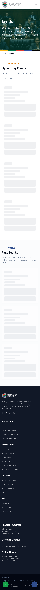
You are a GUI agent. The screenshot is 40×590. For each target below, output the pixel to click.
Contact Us (5, 504)
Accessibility (25, 585)
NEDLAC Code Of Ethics (10, 469)
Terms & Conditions (14, 585)
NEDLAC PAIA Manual (9, 465)
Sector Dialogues (8, 488)
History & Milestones (9, 438)
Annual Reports (7, 457)
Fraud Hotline (6, 511)
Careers (4, 492)
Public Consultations (9, 481)
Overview (5, 427)
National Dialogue (8, 450)
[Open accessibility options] (6, 584)
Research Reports (8, 454)
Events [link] (11, 53)
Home (4, 53)
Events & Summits (8, 484)
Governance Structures (10, 434)
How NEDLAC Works (9, 431)
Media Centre (6, 507)
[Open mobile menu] (36, 4)
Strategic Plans (7, 461)
